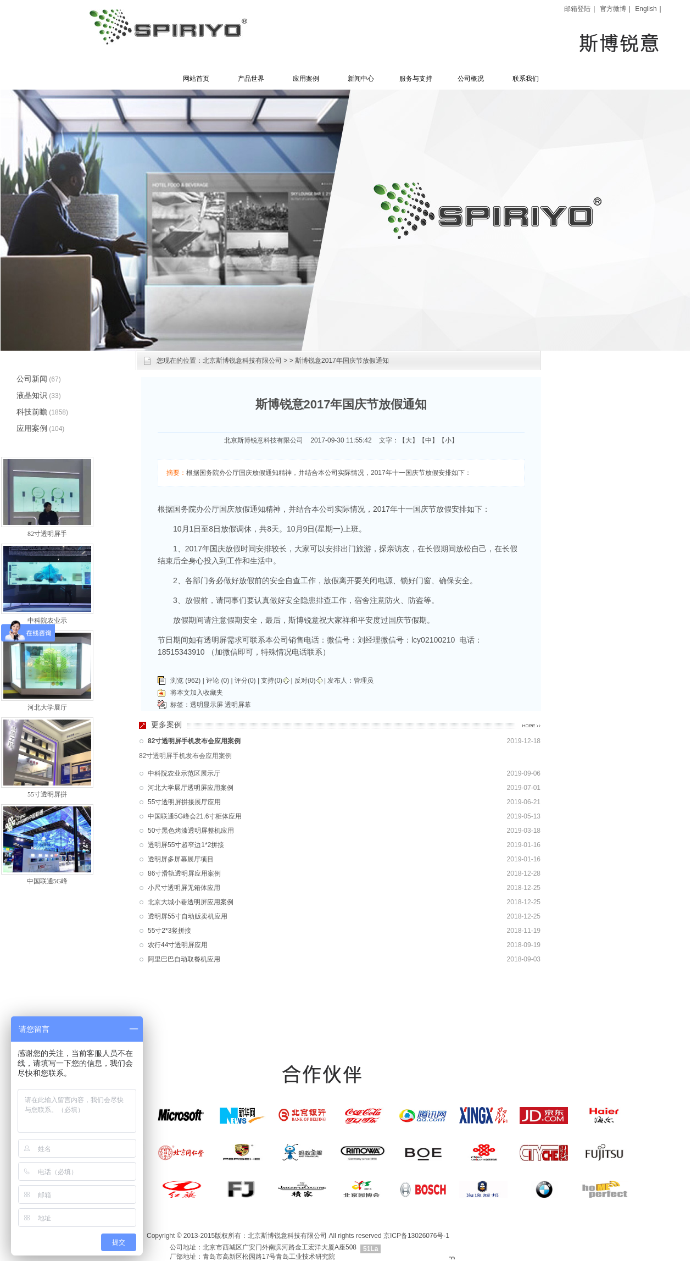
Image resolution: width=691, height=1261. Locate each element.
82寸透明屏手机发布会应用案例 (194, 741)
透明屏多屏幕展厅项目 (181, 859)
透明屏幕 (238, 705)
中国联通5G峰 (47, 881)
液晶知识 (31, 395)
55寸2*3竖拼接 (169, 930)
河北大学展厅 (47, 707)
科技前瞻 (31, 411)
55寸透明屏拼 (47, 794)
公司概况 (471, 78)
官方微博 (613, 9)
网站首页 (196, 78)
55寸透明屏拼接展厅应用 (184, 802)
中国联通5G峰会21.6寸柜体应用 (195, 816)
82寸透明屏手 (47, 534)
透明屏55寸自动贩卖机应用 (187, 916)
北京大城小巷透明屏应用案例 (190, 902)
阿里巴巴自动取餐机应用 (184, 959)
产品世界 (251, 78)
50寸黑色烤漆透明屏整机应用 (191, 830)
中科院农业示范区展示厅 (184, 773)
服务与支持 (415, 78)
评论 (212, 680)
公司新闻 (31, 378)
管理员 (364, 680)
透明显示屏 (206, 705)
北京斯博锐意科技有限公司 (242, 360)
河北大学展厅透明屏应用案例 (190, 788)
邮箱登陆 (577, 9)
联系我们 (525, 78)
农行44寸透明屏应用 (178, 945)
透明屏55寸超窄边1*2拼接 (186, 845)
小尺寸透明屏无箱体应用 (184, 888)
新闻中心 (361, 78)
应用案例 (306, 78)
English (645, 9)
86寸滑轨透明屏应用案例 (184, 873)
